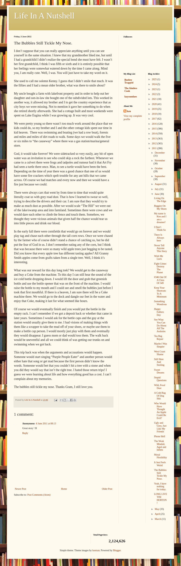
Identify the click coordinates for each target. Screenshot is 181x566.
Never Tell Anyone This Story (160, 248)
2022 (154, 94)
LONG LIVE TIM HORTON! (160, 498)
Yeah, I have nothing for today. (160, 486)
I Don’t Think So (160, 228)
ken (129, 111)
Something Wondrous (160, 303)
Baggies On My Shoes (160, 207)
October (159, 168)
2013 (154, 138)
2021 (154, 99)
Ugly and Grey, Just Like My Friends (160, 427)
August (158, 184)
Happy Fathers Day (159, 312)
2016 (154, 124)
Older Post (107, 489)
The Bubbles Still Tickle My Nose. (160, 474)
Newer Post (20, 489)
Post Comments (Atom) (38, 495)
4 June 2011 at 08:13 (46, 423)
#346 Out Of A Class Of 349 (160, 280)
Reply (25, 433)
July (157, 189)
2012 (154, 143)
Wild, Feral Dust (159, 386)
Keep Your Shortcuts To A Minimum (160, 292)
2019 (154, 109)
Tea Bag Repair (158, 337)
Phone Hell (159, 436)
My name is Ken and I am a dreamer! (160, 218)
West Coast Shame (159, 353)
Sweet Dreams (159, 371)
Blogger (117, 550)
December (160, 152)
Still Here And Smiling (159, 362)
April (157, 514)
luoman (96, 550)
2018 (154, 114)
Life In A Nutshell (44, 15)
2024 (154, 84)
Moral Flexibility (160, 456)
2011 (154, 148)
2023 (154, 89)
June (157, 194)
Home (64, 489)
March (158, 519)
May (157, 509)
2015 (154, 128)
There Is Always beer (159, 238)
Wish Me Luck (158, 257)
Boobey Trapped (128, 81)
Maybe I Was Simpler (160, 345)
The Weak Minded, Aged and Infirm (160, 445)
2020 (154, 104)
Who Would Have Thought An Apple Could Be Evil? (160, 410)
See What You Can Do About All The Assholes (160, 325)
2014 (154, 133)
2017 (154, 118)
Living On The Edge (160, 199)
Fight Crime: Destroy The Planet (160, 268)
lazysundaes (130, 96)
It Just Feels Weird (160, 464)
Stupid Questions (160, 379)
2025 (154, 79)
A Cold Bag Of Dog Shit (160, 396)
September (160, 176)
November (160, 160)
